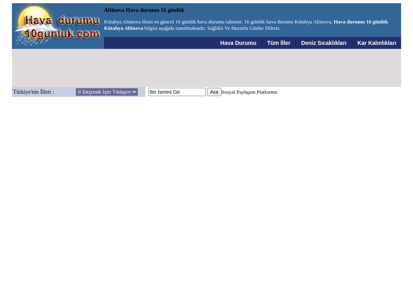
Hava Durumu (238, 43)
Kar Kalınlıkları (376, 43)
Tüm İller (278, 43)
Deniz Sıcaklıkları (323, 43)
